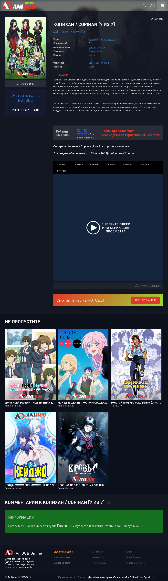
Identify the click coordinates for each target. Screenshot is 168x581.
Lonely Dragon (96, 62)
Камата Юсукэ (96, 50)
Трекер (81, 577)
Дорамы (130, 551)
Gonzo (92, 54)
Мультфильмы (99, 562)
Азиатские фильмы (135, 562)
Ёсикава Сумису (97, 47)
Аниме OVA (98, 551)
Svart (91, 66)
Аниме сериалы (62, 557)
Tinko (106, 62)
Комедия (93, 39)
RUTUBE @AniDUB (25, 110)
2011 (55, 31)
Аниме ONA (79, 31)
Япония (65, 31)
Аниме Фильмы (133, 557)
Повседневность (107, 39)
